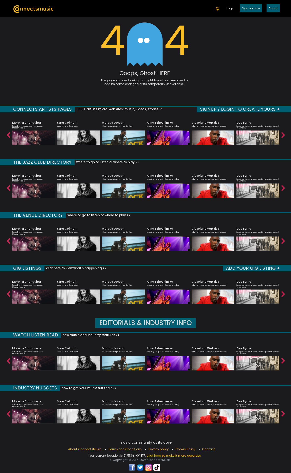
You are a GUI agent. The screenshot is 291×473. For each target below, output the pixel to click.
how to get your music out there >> (89, 388)
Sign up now (251, 8)
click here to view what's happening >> (75, 268)
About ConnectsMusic (84, 449)
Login (230, 8)
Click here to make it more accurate (174, 455)
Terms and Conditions (125, 449)
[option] (33, 131)
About (273, 8)
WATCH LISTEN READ (35, 335)
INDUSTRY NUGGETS (35, 388)
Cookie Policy (185, 449)
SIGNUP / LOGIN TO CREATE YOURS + (240, 109)
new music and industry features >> (91, 335)
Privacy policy (159, 449)
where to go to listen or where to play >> (107, 162)
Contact (208, 449)
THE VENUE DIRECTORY (38, 215)
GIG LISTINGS (27, 268)
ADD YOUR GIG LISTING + (253, 268)
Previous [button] (8, 134)
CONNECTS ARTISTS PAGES (42, 109)
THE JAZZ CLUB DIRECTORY (42, 162)
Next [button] (283, 134)
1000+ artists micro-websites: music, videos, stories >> (119, 109)
